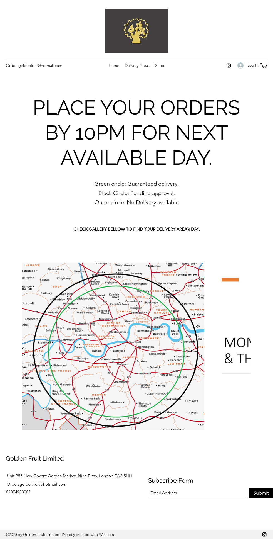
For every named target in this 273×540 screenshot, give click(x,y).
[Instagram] (229, 65)
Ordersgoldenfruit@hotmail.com (34, 65)
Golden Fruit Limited (35, 458)
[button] (263, 65)
